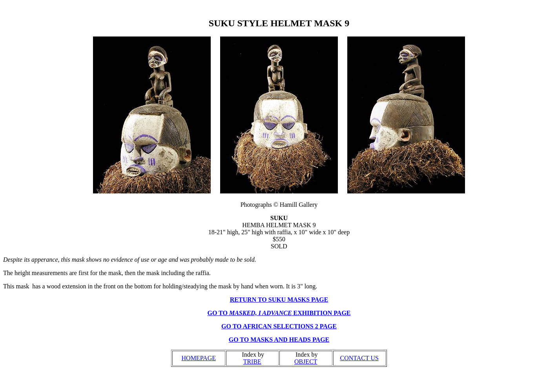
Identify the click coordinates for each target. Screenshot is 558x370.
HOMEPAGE (199, 358)
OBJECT (305, 361)
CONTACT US (359, 358)
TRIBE (252, 361)
